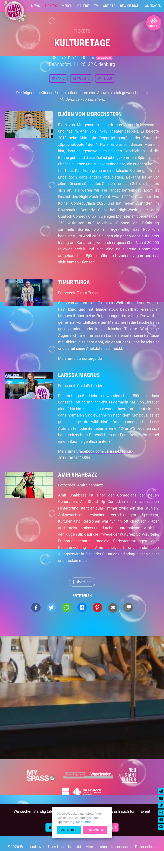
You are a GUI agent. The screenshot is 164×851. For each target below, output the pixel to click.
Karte (58, 78)
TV (96, 6)
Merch (67, 6)
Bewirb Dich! (130, 6)
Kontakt (74, 846)
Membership (96, 846)
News (35, 6)
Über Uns (56, 846)
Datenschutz (146, 846)
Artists (109, 6)
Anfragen (153, 6)
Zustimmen (95, 830)
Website (81, 78)
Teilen (105, 78)
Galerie (83, 6)
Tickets (51, 6)
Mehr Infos (83, 822)
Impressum (121, 846)
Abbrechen (68, 830)
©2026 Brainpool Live (25, 846)
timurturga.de (90, 358)
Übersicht (82, 582)
